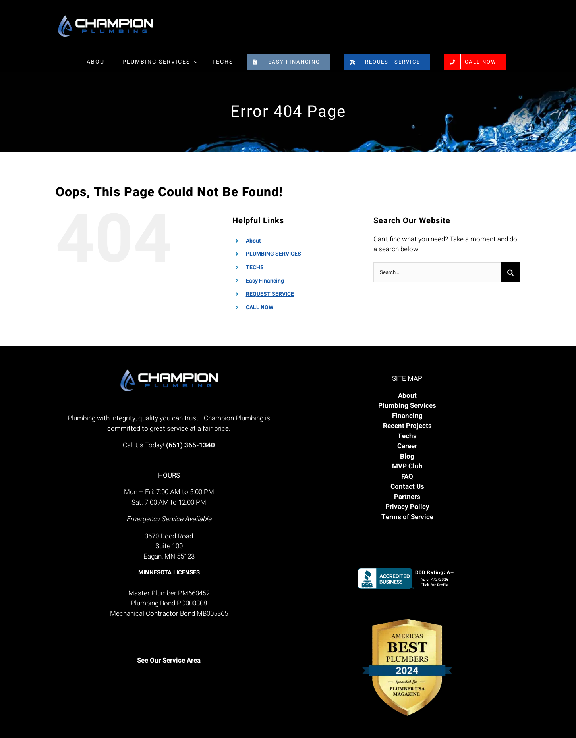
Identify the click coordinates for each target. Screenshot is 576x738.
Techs (407, 436)
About (253, 241)
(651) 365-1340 (190, 445)
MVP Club (407, 466)
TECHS (255, 267)
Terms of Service (407, 517)
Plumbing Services (407, 405)
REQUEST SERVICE (270, 294)
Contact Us (407, 486)
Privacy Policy (407, 507)
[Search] (510, 272)
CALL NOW (259, 307)
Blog (407, 456)
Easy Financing (265, 281)
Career (407, 446)
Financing (407, 416)
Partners (407, 497)
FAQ (407, 477)
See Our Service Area (169, 660)
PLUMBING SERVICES (273, 254)
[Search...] (437, 272)
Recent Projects (407, 426)
